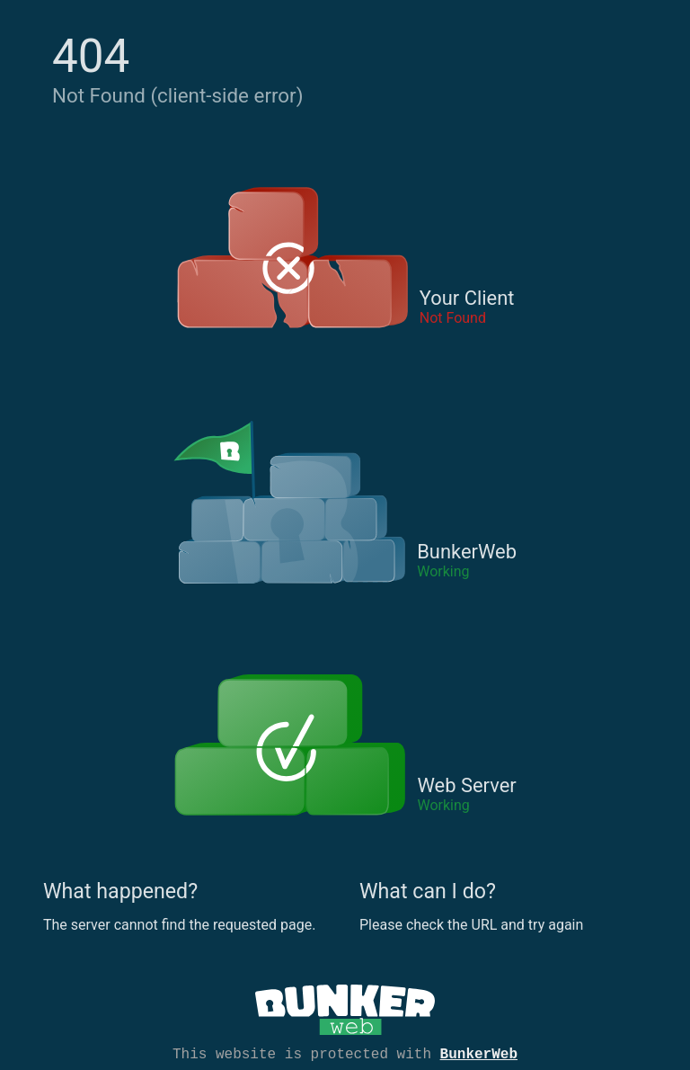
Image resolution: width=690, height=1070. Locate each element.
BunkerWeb (479, 1053)
